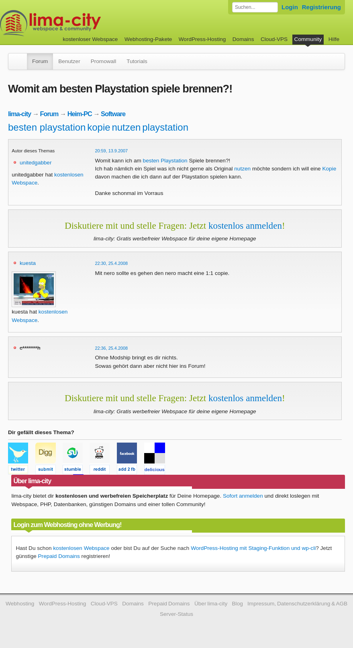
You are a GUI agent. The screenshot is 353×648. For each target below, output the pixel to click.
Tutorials (137, 61)
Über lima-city (210, 604)
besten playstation (47, 127)
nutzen (126, 127)
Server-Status (176, 614)
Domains (243, 39)
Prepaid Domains (59, 556)
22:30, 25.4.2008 (111, 263)
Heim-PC (79, 113)
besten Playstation (165, 161)
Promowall (103, 61)
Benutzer (69, 61)
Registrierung (321, 7)
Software (113, 113)
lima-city (19, 113)
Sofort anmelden (243, 496)
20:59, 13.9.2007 (111, 150)
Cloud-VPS (274, 39)
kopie (98, 127)
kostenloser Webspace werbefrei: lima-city (80, 23)
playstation (165, 127)
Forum (40, 61)
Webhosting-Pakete (148, 39)
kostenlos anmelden (245, 225)
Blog (237, 604)
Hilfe (334, 39)
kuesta (28, 263)
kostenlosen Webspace (81, 548)
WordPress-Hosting (202, 39)
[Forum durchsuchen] (255, 7)
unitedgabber (35, 163)
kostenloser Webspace (90, 39)
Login (290, 7)
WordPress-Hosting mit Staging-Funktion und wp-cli (253, 548)
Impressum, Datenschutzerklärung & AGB (297, 604)
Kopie (329, 169)
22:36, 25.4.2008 (111, 348)
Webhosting (20, 604)
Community (308, 39)
